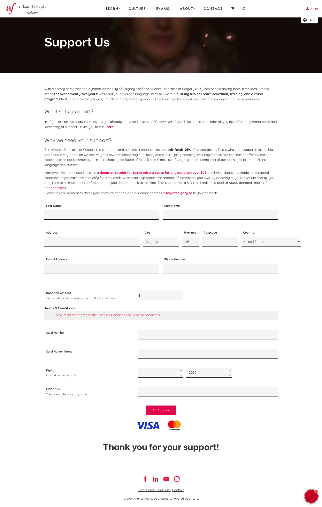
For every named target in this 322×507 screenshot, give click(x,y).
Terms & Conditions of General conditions (129, 315)
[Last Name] (220, 215)
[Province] (190, 242)
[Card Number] (208, 335)
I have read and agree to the (103, 315)
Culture (137, 8)
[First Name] (101, 215)
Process (161, 410)
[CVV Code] (208, 391)
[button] (309, 20)
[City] (161, 242)
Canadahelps (54, 188)
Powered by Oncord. (185, 498)
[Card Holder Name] (208, 354)
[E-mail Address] (101, 268)
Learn (112, 8)
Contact (213, 8)
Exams (163, 8)
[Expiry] (160, 373)
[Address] (92, 242)
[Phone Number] (220, 268)
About (186, 8)
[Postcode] (220, 242)
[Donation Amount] (160, 295)
